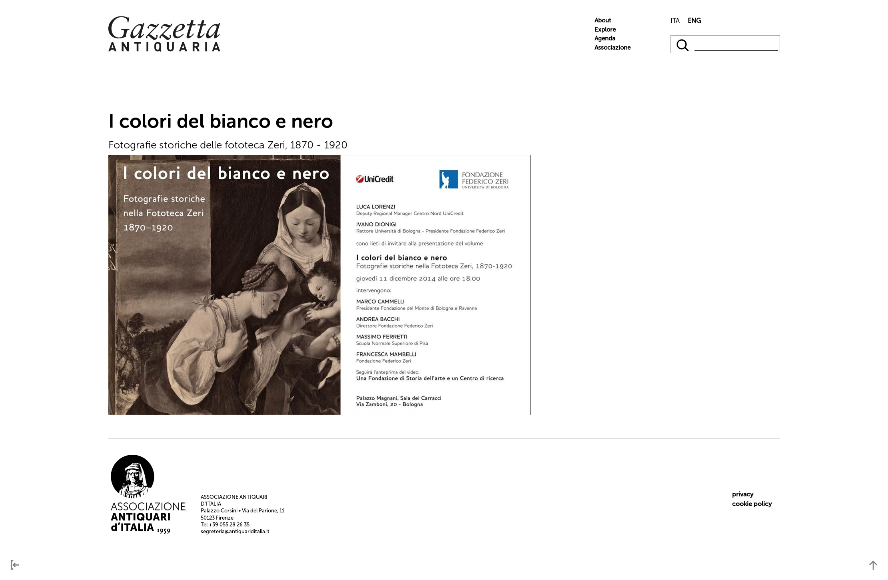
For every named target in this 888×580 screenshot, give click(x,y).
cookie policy (752, 504)
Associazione (613, 47)
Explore (605, 29)
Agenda (605, 38)
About (603, 20)
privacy (742, 494)
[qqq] (683, 44)
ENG (694, 20)
